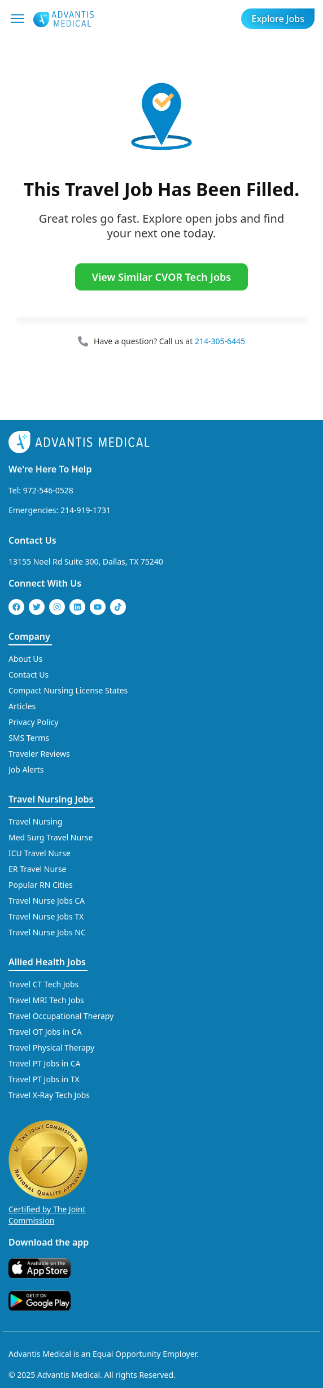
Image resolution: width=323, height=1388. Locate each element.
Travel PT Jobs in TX (44, 1079)
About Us (25, 658)
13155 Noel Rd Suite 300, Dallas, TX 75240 (85, 561)
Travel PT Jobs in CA (44, 1063)
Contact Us (32, 540)
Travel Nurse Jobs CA (46, 900)
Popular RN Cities (40, 884)
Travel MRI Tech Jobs (46, 1000)
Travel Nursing (35, 821)
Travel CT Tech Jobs (43, 984)
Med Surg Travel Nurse (50, 837)
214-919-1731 (85, 510)
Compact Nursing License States (68, 690)
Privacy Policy (33, 722)
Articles (22, 706)
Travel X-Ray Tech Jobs (49, 1095)
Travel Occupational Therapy (61, 1015)
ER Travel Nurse (37, 869)
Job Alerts (26, 769)
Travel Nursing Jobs (50, 799)
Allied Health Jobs (47, 962)
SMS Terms (28, 737)
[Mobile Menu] (17, 19)
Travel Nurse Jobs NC (47, 932)
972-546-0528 (48, 490)
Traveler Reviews (39, 753)
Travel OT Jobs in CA (45, 1031)
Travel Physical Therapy (51, 1047)
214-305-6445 (220, 341)
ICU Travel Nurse (39, 853)
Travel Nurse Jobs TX (46, 916)
